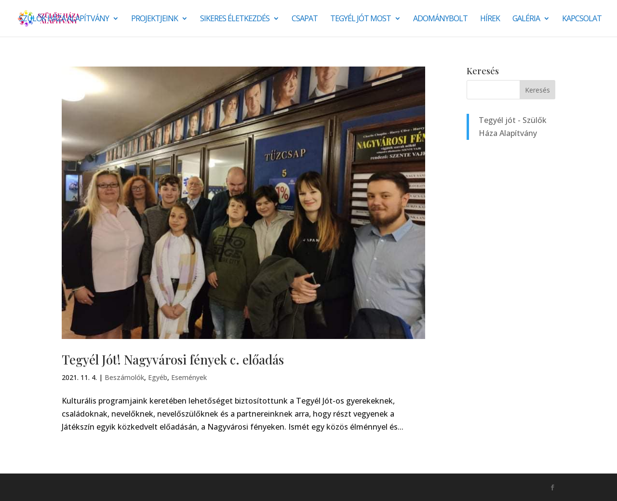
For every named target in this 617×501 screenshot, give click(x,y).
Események (189, 377)
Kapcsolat (582, 19)
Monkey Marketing (113, 487)
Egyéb (157, 377)
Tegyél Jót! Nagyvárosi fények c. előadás (173, 359)
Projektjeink (154, 19)
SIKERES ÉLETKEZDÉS (234, 19)
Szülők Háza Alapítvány (64, 19)
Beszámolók (124, 377)
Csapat (305, 19)
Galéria (526, 19)
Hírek (490, 19)
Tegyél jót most (360, 19)
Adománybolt (440, 19)
